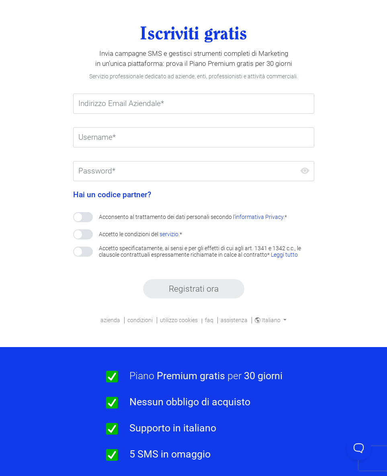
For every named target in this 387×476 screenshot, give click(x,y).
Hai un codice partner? (112, 194)
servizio (169, 234)
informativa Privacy (259, 217)
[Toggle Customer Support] (359, 448)
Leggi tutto (284, 254)
